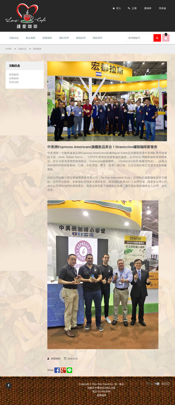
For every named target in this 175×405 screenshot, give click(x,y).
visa (149, 384)
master (157, 384)
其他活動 (14, 82)
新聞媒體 (14, 74)
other (165, 384)
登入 (118, 8)
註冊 (134, 8)
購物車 (147, 8)
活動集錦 (14, 78)
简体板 (162, 8)
